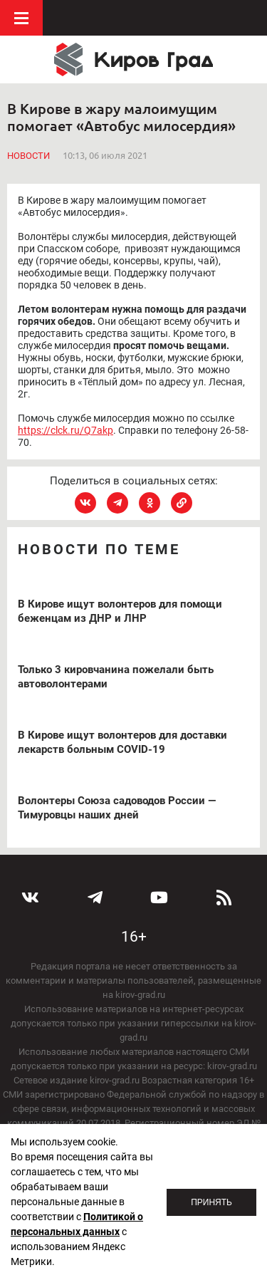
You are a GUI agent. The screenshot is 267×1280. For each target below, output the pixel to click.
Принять (211, 1202)
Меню (21, 18)
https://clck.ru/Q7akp (65, 430)
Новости (28, 155)
